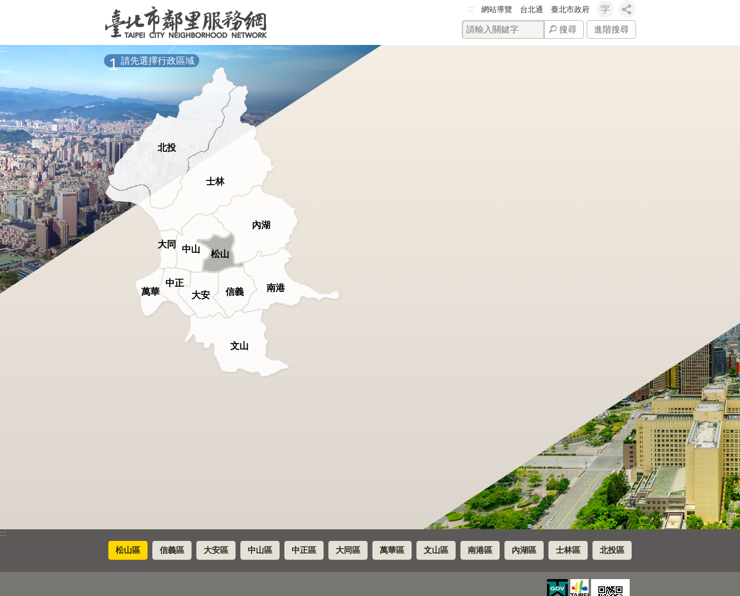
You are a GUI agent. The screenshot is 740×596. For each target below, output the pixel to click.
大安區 (216, 550)
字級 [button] (605, 9)
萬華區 (392, 550)
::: (471, 9)
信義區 (172, 550)
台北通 (531, 9)
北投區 (612, 550)
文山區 (436, 550)
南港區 (480, 550)
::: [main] (3, 49)
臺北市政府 (570, 9)
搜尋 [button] (568, 29)
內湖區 (524, 550)
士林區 (568, 550)
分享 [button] (627, 9)
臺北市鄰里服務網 (186, 22)
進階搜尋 (611, 29)
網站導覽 (496, 9)
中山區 (260, 550)
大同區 (348, 550)
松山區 (128, 550)
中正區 (304, 550)
